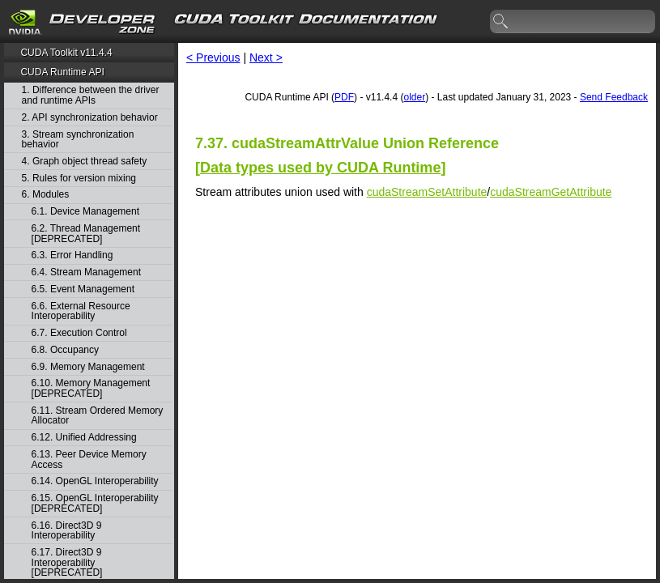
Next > (266, 57)
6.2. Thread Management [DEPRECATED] (86, 233)
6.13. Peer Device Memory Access (89, 459)
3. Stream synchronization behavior (78, 140)
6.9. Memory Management (88, 367)
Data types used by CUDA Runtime (320, 168)
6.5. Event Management (83, 289)
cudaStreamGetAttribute (550, 191)
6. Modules (46, 194)
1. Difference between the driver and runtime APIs (91, 95)
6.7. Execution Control (79, 333)
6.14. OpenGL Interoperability (95, 481)
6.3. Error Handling (72, 255)
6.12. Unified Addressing (84, 437)
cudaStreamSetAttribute (427, 191)
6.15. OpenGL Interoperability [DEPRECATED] (95, 503)
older (414, 97)
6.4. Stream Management (86, 272)
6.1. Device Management (85, 211)
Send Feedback (614, 97)
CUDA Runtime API (62, 72)
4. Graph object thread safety (84, 161)
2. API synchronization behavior (90, 118)
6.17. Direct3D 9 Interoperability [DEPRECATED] (67, 562)
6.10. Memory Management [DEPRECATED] (91, 388)
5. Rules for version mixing (79, 178)
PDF (344, 97)
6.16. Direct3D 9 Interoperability (67, 531)
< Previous (213, 57)
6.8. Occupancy (65, 350)
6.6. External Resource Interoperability (81, 311)
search (501, 22)
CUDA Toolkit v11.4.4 (66, 52)
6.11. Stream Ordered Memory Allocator (98, 416)
